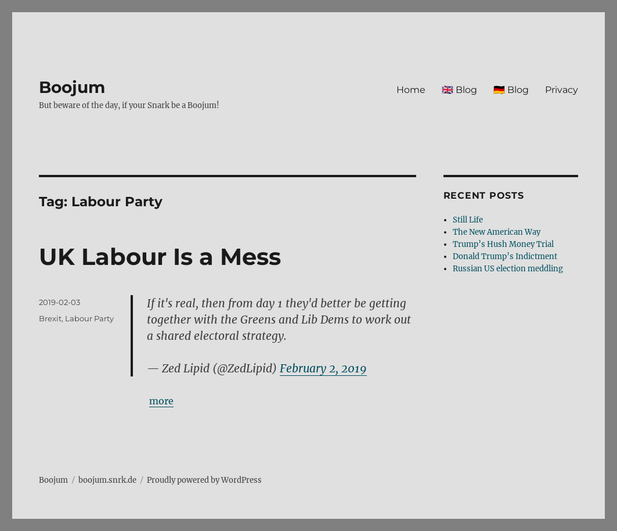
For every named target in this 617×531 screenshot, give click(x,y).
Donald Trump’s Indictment (505, 256)
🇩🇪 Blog (511, 89)
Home (410, 89)
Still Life (468, 220)
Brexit (50, 318)
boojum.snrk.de (107, 480)
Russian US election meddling (508, 269)
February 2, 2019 (323, 368)
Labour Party (89, 318)
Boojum (72, 87)
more (161, 401)
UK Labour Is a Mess (160, 256)
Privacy (561, 89)
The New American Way (496, 232)
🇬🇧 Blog (459, 89)
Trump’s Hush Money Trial (503, 244)
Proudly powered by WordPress (204, 480)
